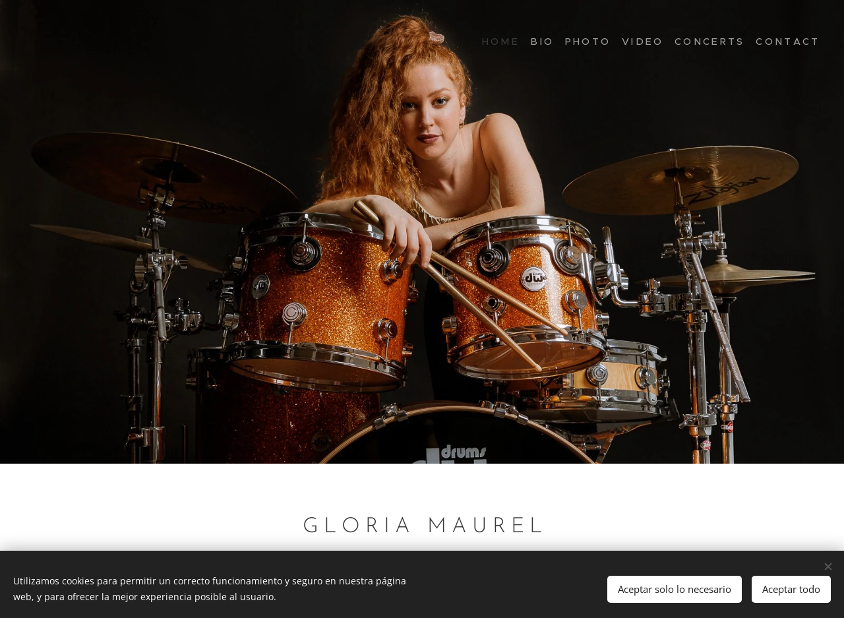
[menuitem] (753, 42)
